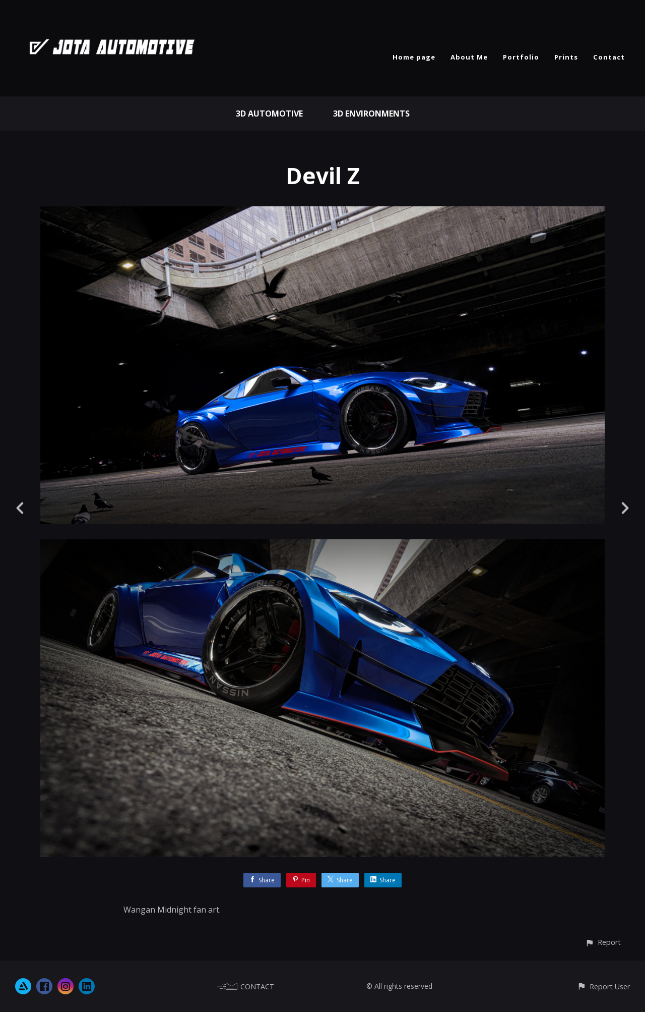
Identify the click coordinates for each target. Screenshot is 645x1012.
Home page (414, 57)
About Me (469, 57)
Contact (609, 57)
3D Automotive (269, 113)
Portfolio (521, 57)
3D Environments (371, 113)
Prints (566, 57)
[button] (603, 942)
